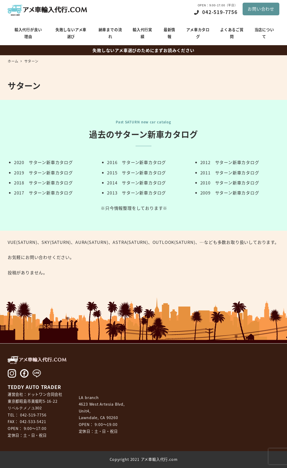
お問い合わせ (261, 9)
